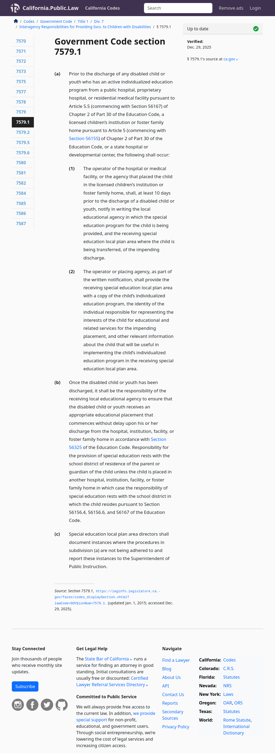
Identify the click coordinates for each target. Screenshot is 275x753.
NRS (227, 686)
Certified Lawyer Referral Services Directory (112, 681)
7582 (21, 183)
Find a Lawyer (176, 660)
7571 (21, 51)
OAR (227, 703)
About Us (171, 677)
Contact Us (173, 694)
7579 (21, 112)
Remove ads (231, 8)
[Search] (178, 8)
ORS (238, 703)
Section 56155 (84, 138)
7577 (21, 92)
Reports (170, 703)
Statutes (231, 677)
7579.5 (23, 142)
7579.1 (23, 122)
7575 (21, 82)
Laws (228, 694)
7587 (21, 223)
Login (255, 8)
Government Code (56, 21)
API (165, 686)
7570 (21, 41)
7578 (21, 102)
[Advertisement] (223, 107)
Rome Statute (237, 720)
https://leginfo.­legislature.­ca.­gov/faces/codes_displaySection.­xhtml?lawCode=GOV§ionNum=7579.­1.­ (108, 597)
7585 (21, 203)
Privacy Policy (175, 727)
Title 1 (83, 21)
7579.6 (23, 153)
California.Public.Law (51, 8)
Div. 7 (99, 21)
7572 (21, 61)
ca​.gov (229, 58)
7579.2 (23, 132)
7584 (21, 193)
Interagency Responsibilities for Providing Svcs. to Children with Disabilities (85, 26)
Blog (166, 669)
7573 (21, 71)
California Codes (102, 8)
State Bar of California (107, 659)
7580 (21, 163)
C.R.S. (228, 668)
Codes (29, 21)
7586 (21, 213)
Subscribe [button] (25, 686)
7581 (21, 173)
